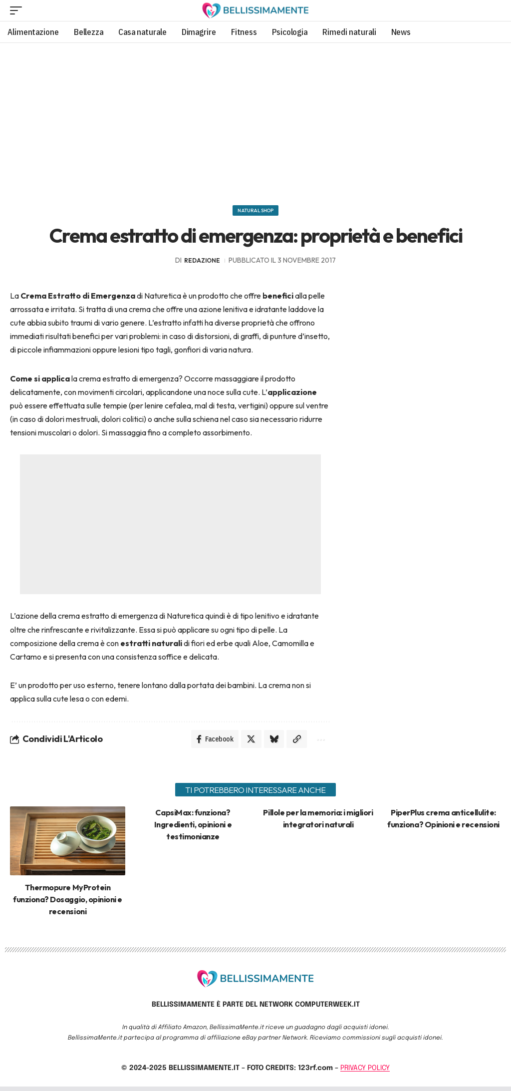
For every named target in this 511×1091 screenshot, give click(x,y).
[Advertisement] (255, 120)
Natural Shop (255, 211)
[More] (319, 742)
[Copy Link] (294, 742)
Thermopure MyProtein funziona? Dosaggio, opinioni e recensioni (67, 904)
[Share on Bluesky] (270, 742)
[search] (492, 10)
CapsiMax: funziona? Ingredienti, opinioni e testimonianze (193, 829)
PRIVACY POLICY (365, 1072)
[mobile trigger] (18, 10)
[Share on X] (246, 742)
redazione (202, 263)
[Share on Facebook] (208, 742)
